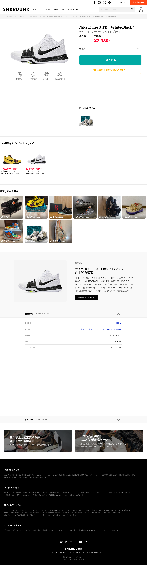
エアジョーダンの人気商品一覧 (30, 512)
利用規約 (34, 495)
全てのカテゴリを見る (53, 515)
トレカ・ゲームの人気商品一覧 (75, 510)
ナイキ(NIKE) (115, 323)
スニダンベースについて (44, 475)
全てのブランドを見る (68, 515)
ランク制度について (35, 492)
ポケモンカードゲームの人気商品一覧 (118, 510)
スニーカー (46, 9)
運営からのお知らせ (23, 495)
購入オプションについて (71, 492)
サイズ (82, 49)
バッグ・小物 (73, 9)
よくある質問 (107, 492)
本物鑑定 (19, 79)
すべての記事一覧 (112, 530)
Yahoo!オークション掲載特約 (65, 495)
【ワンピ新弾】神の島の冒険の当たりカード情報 (89, 530)
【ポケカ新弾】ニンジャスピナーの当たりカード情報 (54, 530)
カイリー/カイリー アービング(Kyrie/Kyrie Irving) (101, 329)
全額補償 (33, 79)
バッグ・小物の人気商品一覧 (95, 510)
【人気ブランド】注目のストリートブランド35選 (20, 530)
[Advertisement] (110, 88)
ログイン (121, 2)
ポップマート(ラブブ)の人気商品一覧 (16, 515)
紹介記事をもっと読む (86, 298)
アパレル (36, 9)
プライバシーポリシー (24, 477)
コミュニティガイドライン (121, 492)
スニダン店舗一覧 (59, 475)
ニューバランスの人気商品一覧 (72, 512)
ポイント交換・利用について (52, 492)
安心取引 (46, 79)
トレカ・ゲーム (59, 9)
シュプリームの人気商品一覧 (51, 512)
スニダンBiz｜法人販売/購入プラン (77, 475)
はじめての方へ (9, 492)
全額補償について (10, 495)
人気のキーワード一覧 (37, 515)
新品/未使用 (60, 79)
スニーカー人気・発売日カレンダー (15, 510)
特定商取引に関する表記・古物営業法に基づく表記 (118, 475)
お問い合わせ (80, 495)
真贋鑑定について (21, 492)
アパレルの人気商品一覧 (55, 510)
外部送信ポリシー (10, 477)
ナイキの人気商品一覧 (11, 512)
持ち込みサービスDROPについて (91, 492)
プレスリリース (95, 475)
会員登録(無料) (138, 2)
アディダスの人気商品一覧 (91, 512)
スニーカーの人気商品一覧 (37, 510)
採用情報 (43, 477)
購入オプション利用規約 (47, 495)
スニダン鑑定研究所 (10, 475)
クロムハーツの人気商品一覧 (111, 512)
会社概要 (36, 477)
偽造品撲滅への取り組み (26, 475)
